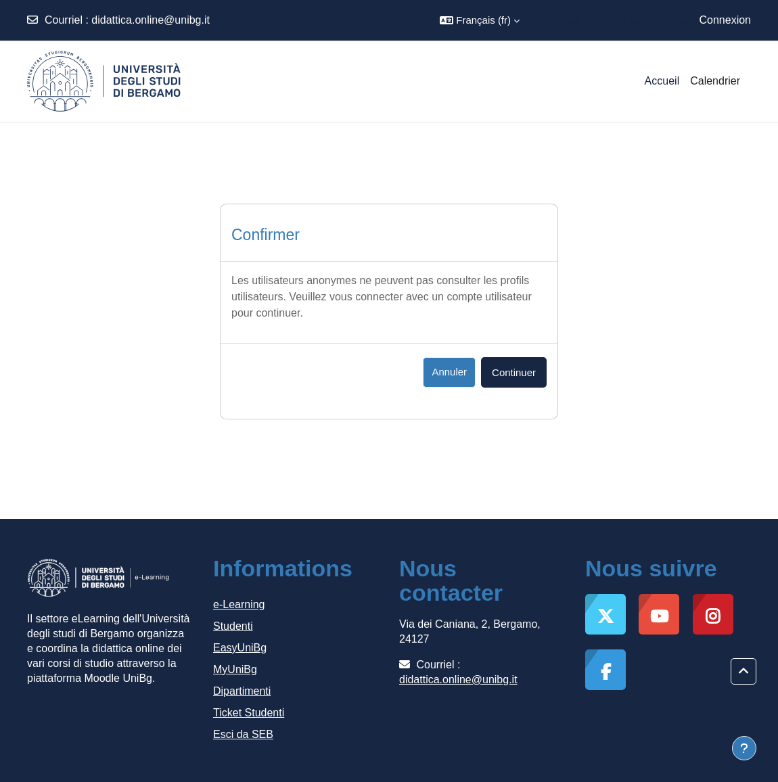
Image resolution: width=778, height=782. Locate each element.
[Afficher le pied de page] (744, 748)
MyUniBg (235, 669)
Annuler (449, 371)
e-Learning (239, 604)
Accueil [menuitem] (662, 81)
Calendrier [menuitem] (715, 81)
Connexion (726, 20)
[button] (480, 20)
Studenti (233, 626)
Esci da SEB (243, 734)
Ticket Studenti (248, 712)
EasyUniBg (240, 647)
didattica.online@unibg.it (150, 20)
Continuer (514, 372)
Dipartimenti (242, 691)
